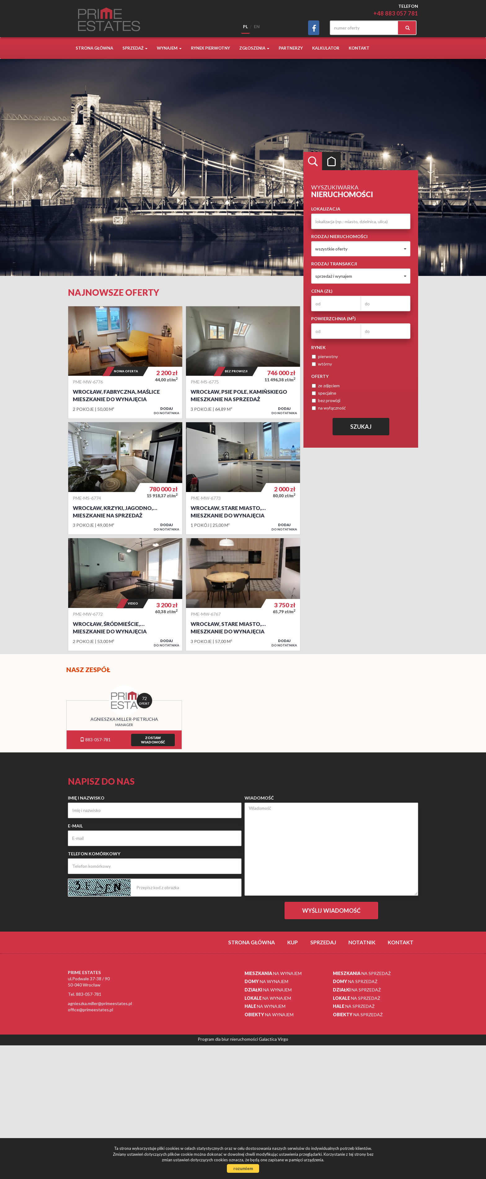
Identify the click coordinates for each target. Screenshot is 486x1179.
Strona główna (94, 48)
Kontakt (359, 48)
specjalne (324, 393)
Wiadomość (259, 797)
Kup (292, 942)
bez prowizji (326, 400)
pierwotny (325, 356)
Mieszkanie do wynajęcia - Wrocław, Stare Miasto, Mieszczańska (243, 594)
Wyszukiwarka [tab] (312, 161)
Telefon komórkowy (94, 853)
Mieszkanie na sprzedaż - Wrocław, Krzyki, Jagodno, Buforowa (125, 478)
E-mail (75, 825)
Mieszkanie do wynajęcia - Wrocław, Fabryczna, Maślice (125, 362)
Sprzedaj (323, 942)
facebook (313, 27)
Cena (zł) (322, 291)
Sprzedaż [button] (135, 48)
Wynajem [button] (169, 48)
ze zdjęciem (326, 385)
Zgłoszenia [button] (254, 48)
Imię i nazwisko (86, 797)
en (257, 26)
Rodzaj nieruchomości (339, 236)
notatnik (361, 942)
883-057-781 (95, 739)
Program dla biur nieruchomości (228, 1039)
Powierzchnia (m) (333, 318)
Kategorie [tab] (331, 161)
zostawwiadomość (153, 740)
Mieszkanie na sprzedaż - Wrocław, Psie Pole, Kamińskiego (243, 362)
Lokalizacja (325, 208)
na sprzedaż (362, 973)
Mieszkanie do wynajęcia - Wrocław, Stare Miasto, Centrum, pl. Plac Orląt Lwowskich (243, 478)
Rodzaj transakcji (334, 263)
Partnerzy (291, 48)
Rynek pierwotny (210, 48)
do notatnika (166, 410)
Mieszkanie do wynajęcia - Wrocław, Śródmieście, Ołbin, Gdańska (125, 594)
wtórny (322, 363)
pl (245, 26)
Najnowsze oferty (113, 292)
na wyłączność (329, 407)
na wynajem (273, 973)
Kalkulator (325, 48)
